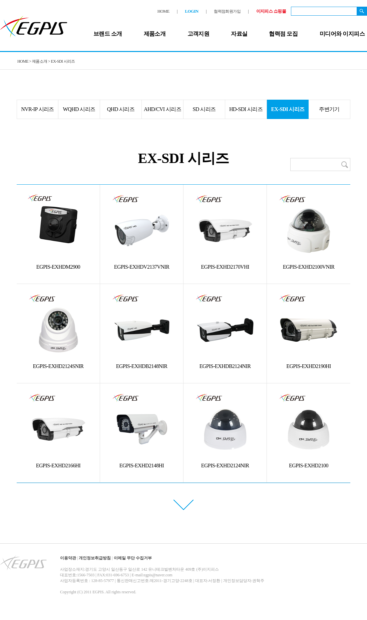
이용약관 (68, 558)
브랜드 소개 (107, 34)
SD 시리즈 (204, 109)
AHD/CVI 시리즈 (162, 109)
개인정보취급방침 (95, 558)
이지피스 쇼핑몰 (271, 11)
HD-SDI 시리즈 (246, 109)
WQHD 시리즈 (79, 109)
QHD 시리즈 (120, 109)
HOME (163, 11)
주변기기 (329, 109)
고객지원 (199, 34)
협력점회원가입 (227, 11)
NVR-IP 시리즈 (37, 109)
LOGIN (191, 11)
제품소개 (155, 34)
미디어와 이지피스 (342, 34)
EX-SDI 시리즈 (287, 109)
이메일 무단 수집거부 (133, 558)
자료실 (239, 34)
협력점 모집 (283, 34)
